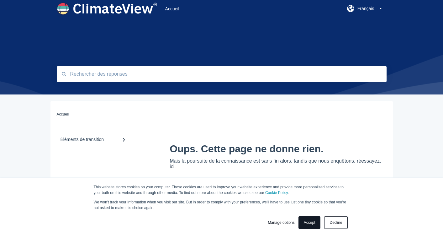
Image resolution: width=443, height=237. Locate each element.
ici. (173, 166)
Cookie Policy (276, 193)
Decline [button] (336, 222)
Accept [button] (309, 222)
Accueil (172, 8)
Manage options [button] (281, 222)
